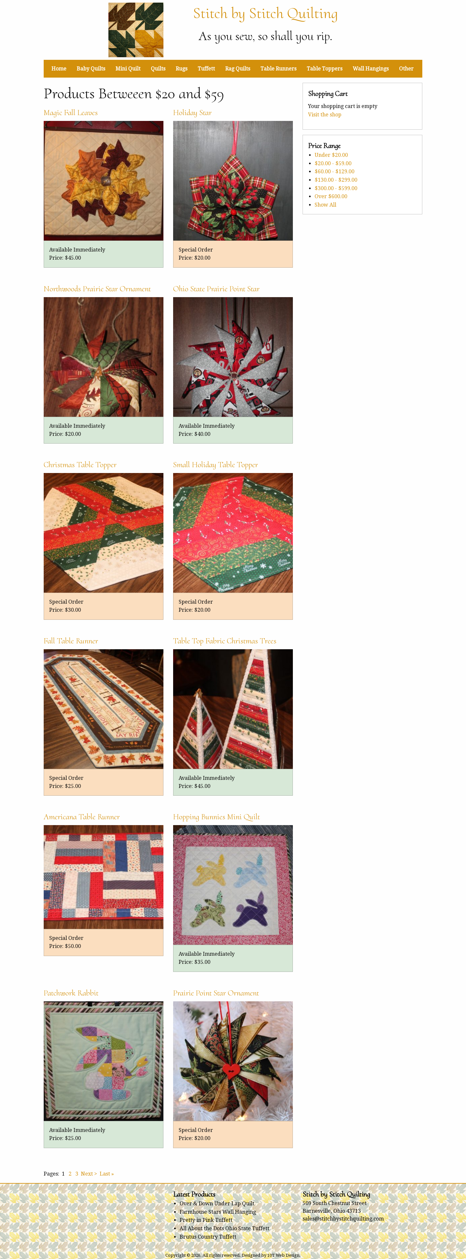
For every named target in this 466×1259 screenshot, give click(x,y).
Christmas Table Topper (80, 464)
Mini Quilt (128, 69)
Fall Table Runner (71, 641)
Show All (325, 205)
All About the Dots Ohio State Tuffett (224, 1228)
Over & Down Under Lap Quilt (217, 1203)
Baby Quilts (91, 69)
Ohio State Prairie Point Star (216, 289)
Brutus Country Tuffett (208, 1237)
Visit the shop (324, 115)
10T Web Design (283, 1255)
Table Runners (278, 69)
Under (331, 155)
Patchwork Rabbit (71, 993)
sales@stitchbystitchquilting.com (343, 1219)
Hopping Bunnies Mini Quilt (216, 817)
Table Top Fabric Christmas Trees (224, 641)
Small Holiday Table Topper (215, 464)
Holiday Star (192, 112)
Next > (89, 1174)
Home (58, 69)
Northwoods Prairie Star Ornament (97, 289)
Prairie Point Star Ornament (216, 993)
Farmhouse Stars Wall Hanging (218, 1212)
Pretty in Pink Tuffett (206, 1220)
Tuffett (206, 69)
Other (406, 69)
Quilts (158, 69)
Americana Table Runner (82, 817)
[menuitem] (59, 68)
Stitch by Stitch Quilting (265, 13)
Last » (107, 1174)
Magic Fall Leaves (71, 112)
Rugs (181, 69)
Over (331, 196)
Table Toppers (324, 69)
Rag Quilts (237, 69)
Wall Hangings (371, 69)
